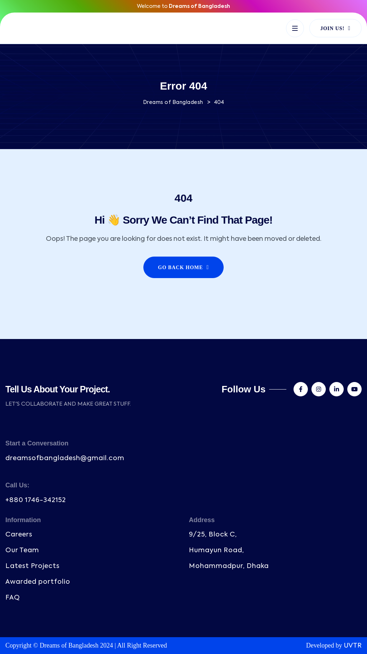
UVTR (353, 646)
